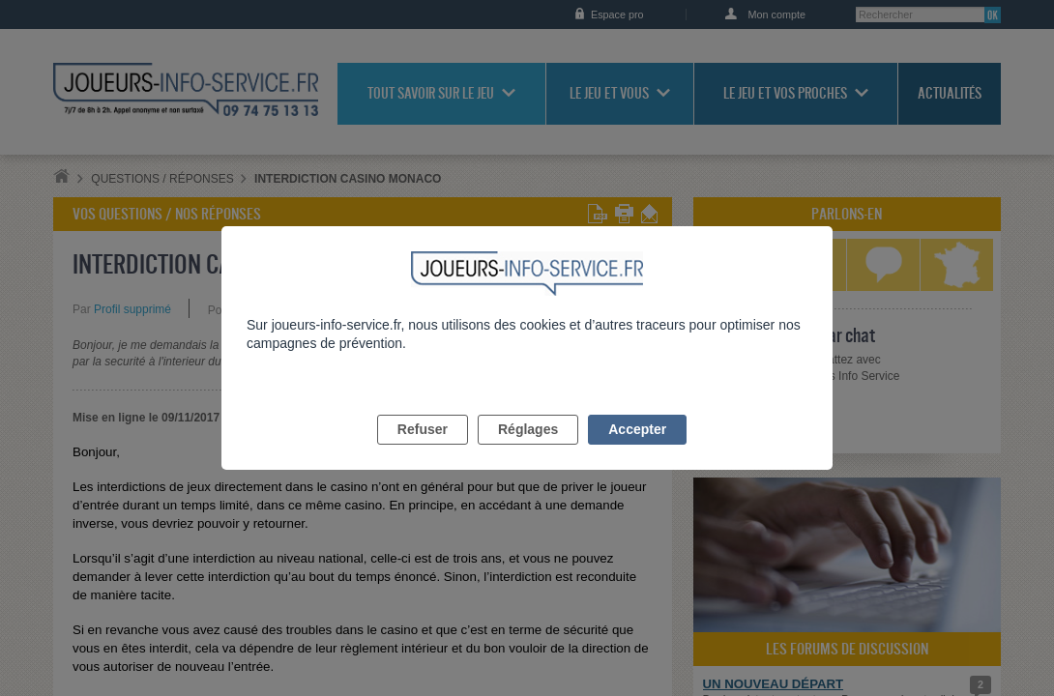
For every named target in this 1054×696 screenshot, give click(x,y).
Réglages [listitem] (528, 451)
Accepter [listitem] (637, 451)
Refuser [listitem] (422, 451)
